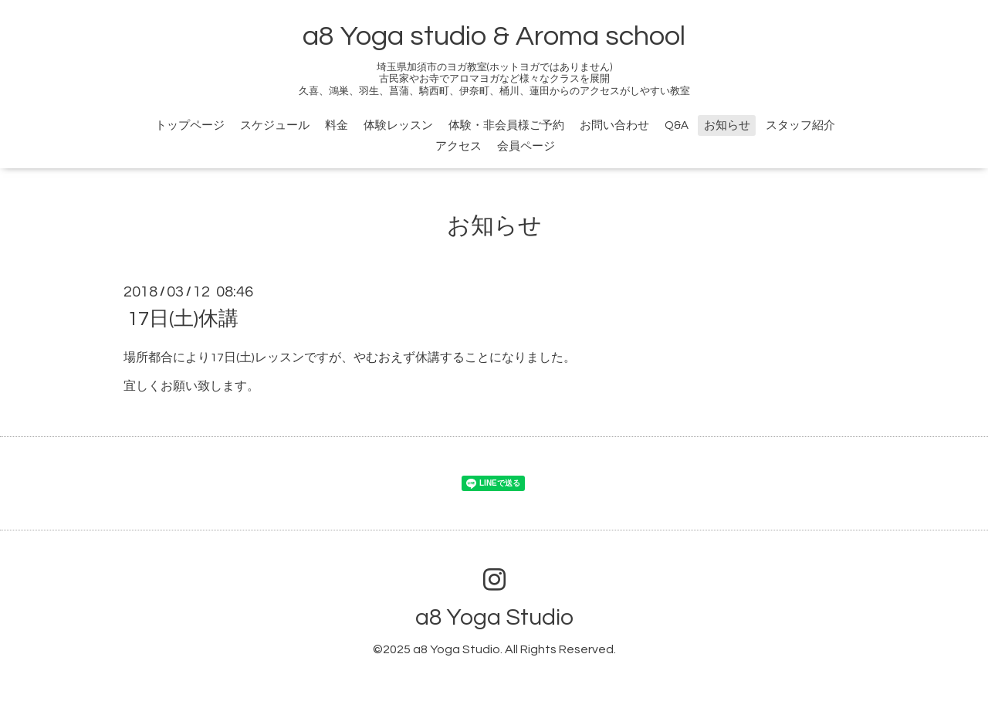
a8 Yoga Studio (494, 617)
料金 (336, 125)
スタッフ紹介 (800, 125)
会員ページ (526, 146)
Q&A (677, 125)
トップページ (190, 125)
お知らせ (727, 125)
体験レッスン (398, 125)
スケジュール (275, 125)
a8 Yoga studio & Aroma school (494, 36)
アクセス (458, 146)
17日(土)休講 (183, 319)
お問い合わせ (614, 125)
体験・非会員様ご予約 (506, 125)
